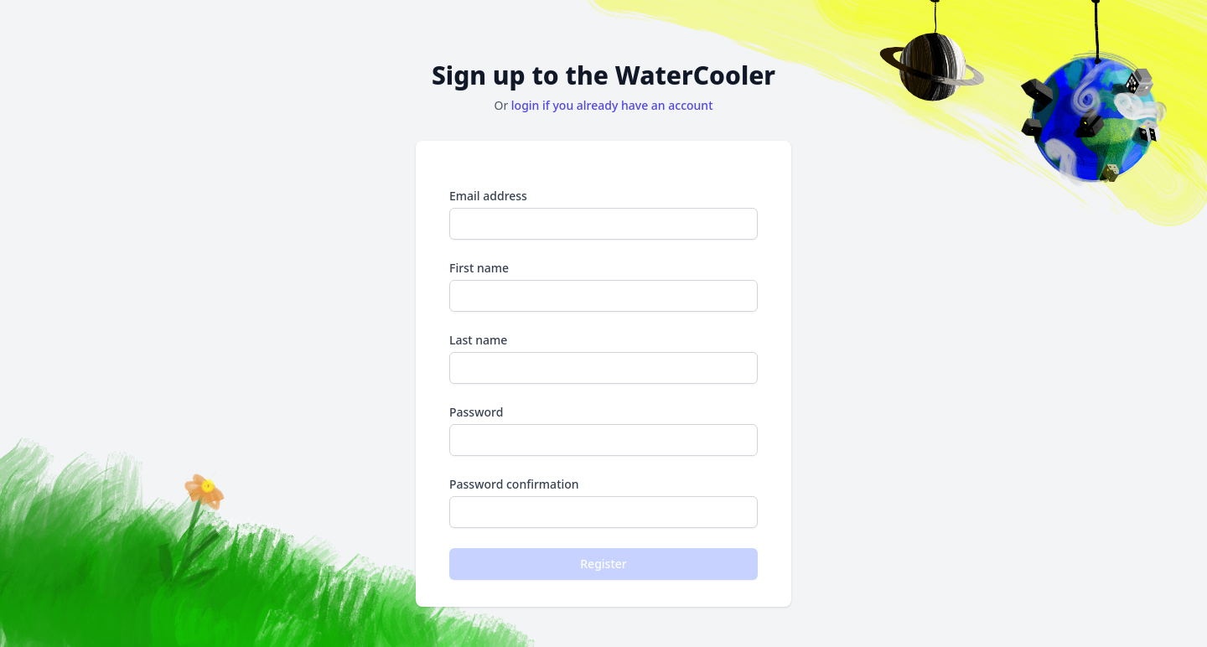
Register (603, 564)
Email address (603, 214)
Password (603, 430)
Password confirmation (603, 502)
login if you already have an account (612, 105)
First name (603, 286)
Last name (603, 358)
